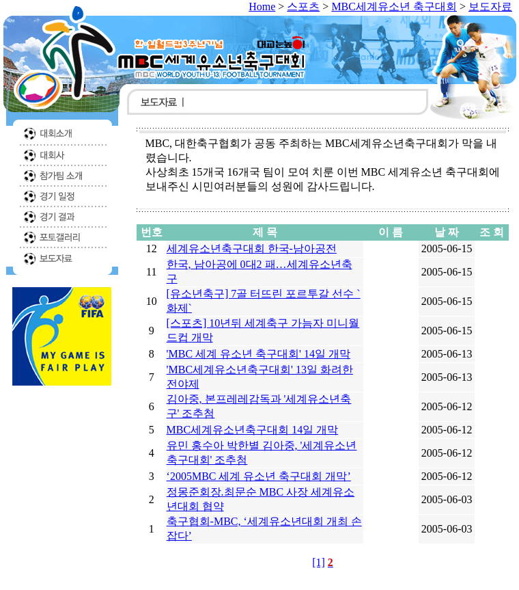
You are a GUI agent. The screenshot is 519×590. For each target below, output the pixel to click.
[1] (318, 562)
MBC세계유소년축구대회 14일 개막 (253, 429)
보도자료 (490, 6)
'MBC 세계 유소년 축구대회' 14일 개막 (258, 354)
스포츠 (303, 6)
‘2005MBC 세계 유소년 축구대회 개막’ (259, 476)
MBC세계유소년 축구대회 (394, 6)
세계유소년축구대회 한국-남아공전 (252, 248)
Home (262, 6)
